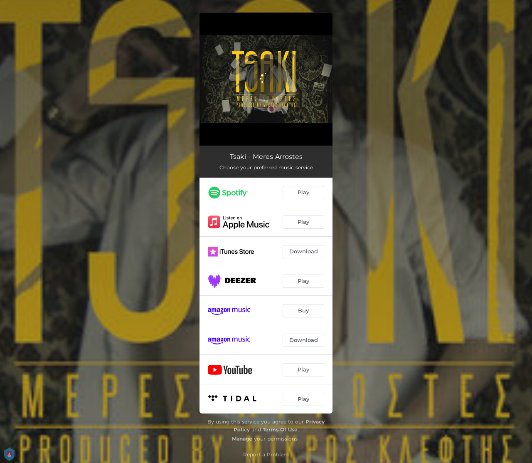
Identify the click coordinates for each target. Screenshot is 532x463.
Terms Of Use (280, 429)
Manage (242, 439)
